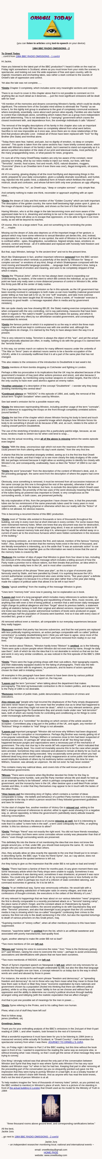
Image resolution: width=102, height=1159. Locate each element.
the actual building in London (25, 1088)
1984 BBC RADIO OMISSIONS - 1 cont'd (38, 56)
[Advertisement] (44, 7)
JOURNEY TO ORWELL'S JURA (65, 1042)
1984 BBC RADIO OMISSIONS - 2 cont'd (36, 1136)
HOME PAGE (51, 1152)
